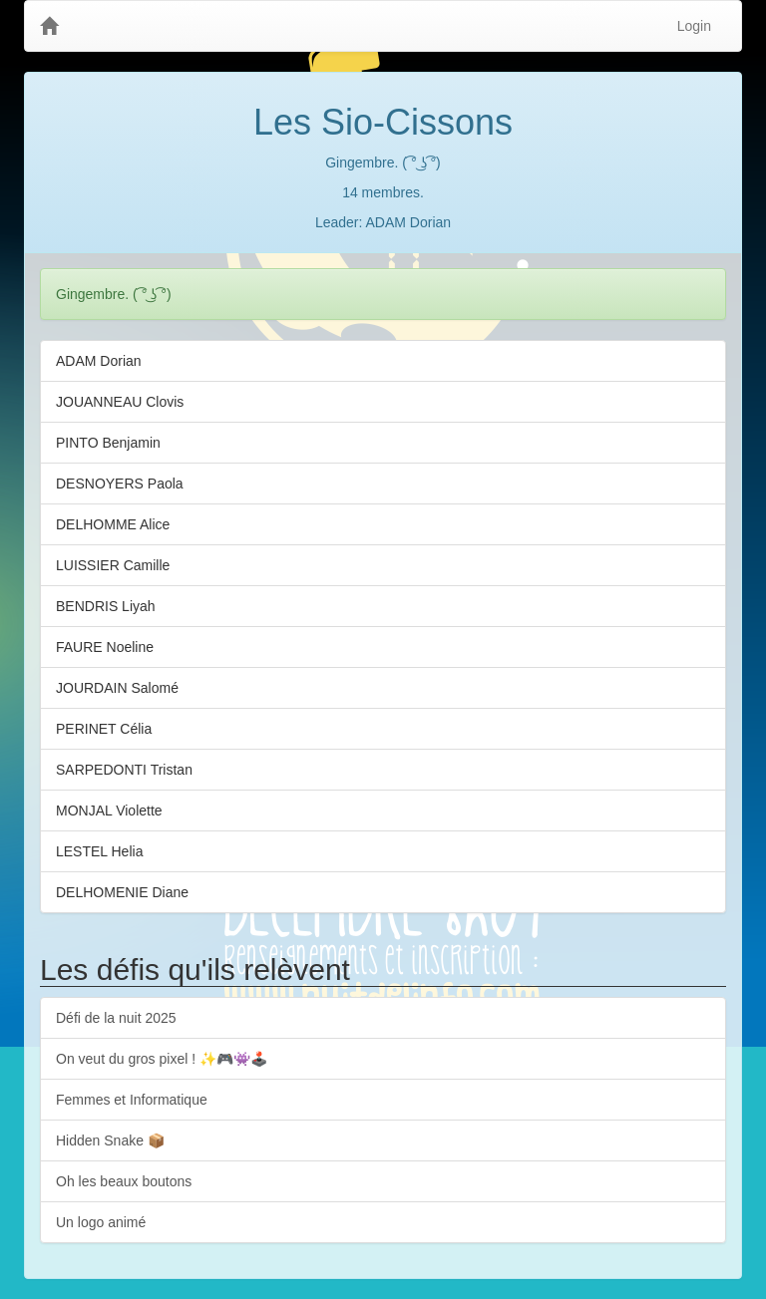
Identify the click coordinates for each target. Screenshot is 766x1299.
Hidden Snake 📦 (110, 1140)
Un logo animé (101, 1222)
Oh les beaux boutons (124, 1181)
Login (694, 26)
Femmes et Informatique (131, 1100)
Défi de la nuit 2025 (116, 1018)
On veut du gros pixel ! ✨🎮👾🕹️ (161, 1059)
